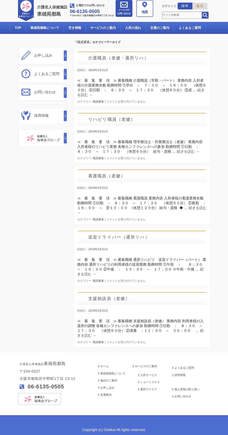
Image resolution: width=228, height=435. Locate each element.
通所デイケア (148, 387)
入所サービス (148, 374)
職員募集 (98, 101)
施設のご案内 (108, 379)
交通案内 (106, 391)
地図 (145, 12)
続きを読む (188, 151)
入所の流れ (133, 27)
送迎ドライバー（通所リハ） (121, 237)
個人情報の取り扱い (187, 387)
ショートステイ (150, 380)
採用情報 (41, 113)
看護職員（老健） (108, 175)
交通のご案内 (159, 27)
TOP (18, 27)
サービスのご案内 (103, 27)
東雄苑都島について (44, 27)
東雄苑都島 (53, 11)
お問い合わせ (124, 12)
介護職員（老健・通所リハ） (121, 57)
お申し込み (43, 55)
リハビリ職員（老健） (114, 119)
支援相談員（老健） (111, 298)
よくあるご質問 (190, 27)
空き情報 (74, 27)
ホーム (104, 366)
